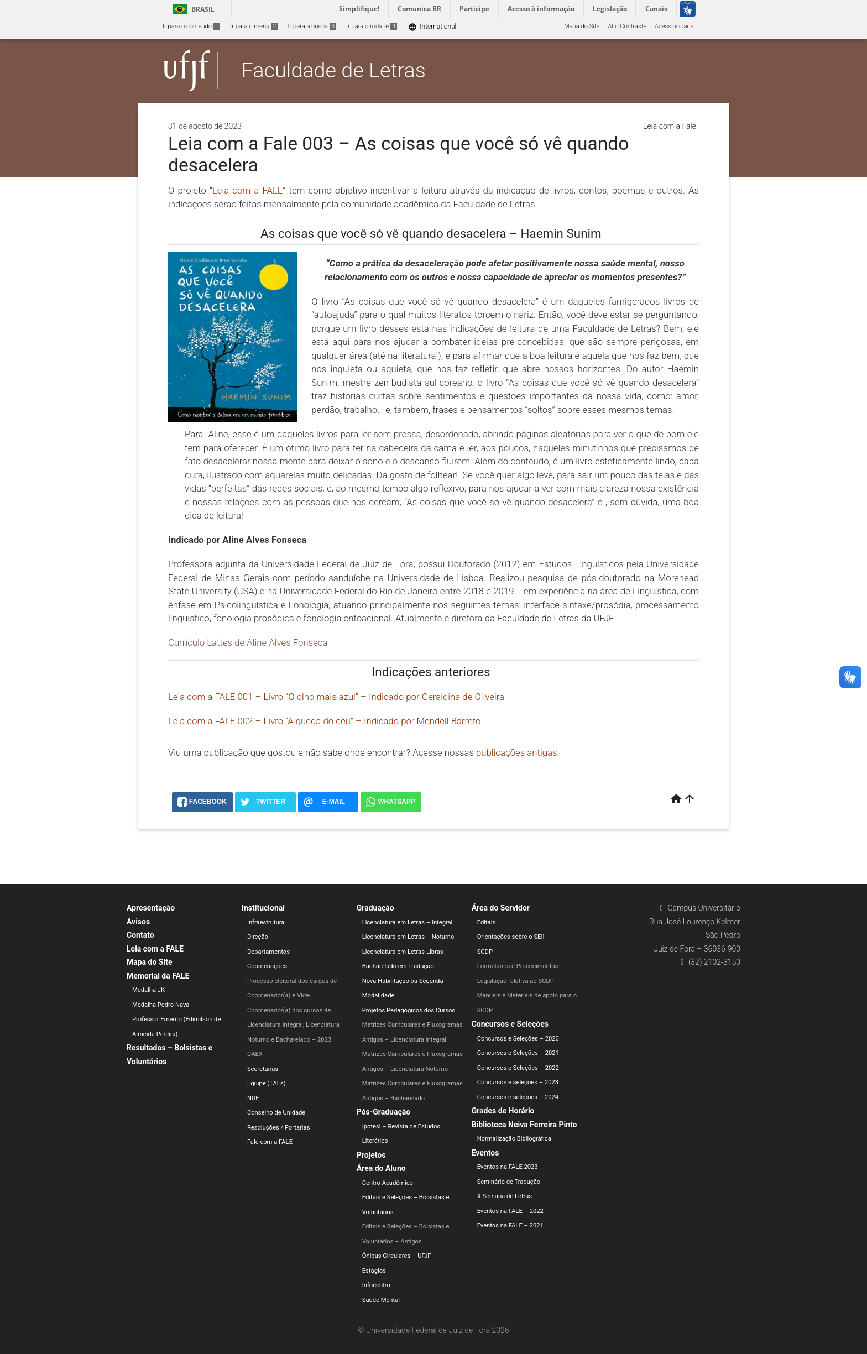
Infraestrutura (266, 922)
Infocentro (376, 1285)
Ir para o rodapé (371, 26)
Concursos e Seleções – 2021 (518, 1053)
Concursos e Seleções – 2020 (518, 1038)
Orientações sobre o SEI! (511, 936)
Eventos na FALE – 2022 (510, 1211)
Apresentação (151, 907)
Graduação (375, 907)
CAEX (255, 1054)
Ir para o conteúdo (191, 26)
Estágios (374, 1270)
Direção (257, 936)
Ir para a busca (312, 26)
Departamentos (268, 951)
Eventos (485, 1152)
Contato (140, 934)
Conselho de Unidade (276, 1112)
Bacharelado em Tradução (398, 966)
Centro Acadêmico (387, 1182)
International (432, 27)
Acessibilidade (674, 26)
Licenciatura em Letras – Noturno (408, 936)
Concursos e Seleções (510, 1024)
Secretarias (262, 1069)
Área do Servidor (501, 907)
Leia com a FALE (155, 948)
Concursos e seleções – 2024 (517, 1097)
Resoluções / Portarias (278, 1127)
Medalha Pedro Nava (160, 1004)
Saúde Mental (381, 1300)
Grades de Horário (503, 1110)
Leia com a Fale (669, 126)
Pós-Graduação (383, 1111)
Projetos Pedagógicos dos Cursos (408, 1010)
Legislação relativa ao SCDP (515, 981)
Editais (486, 922)
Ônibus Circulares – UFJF (396, 1255)
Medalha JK (148, 990)
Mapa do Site (581, 26)
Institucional (263, 907)
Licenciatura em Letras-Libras (402, 951)
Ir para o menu (254, 26)
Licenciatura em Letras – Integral (407, 922)
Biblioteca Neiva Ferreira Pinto (524, 1124)
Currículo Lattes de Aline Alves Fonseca (247, 642)
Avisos (138, 921)
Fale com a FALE (270, 1142)
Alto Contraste (627, 26)
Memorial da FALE (158, 975)
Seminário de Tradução (509, 1181)
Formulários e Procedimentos (517, 966)
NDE (253, 1098)
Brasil (191, 9)
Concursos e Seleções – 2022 (518, 1067)
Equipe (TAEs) (266, 1083)
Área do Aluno (381, 1168)
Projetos (371, 1155)
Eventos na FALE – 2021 (510, 1225)
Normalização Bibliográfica (514, 1138)
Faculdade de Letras (334, 70)
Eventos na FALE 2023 (507, 1166)
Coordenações (267, 966)
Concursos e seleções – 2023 (517, 1082)
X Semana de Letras (504, 1196)
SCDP (485, 951)
